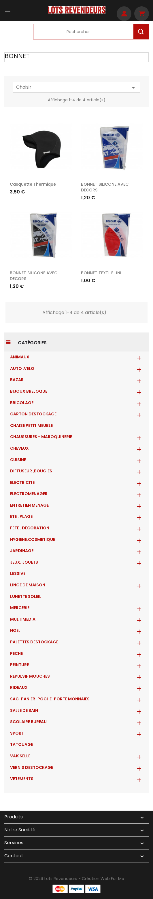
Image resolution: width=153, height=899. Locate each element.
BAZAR (17, 380)
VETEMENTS (21, 779)
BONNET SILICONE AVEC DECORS (33, 276)
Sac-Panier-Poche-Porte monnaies (50, 699)
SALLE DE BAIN (24, 710)
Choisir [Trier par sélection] (76, 87)
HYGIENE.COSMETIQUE (32, 539)
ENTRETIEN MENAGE (29, 505)
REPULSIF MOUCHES (30, 676)
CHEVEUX (19, 448)
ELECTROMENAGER (29, 494)
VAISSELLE (20, 756)
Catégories (32, 342)
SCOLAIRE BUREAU (28, 722)
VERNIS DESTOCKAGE (31, 767)
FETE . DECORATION (29, 528)
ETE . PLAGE (21, 516)
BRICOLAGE (21, 403)
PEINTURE (19, 665)
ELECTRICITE (22, 482)
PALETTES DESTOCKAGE (34, 642)
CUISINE (18, 460)
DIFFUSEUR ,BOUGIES (31, 471)
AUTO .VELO (22, 368)
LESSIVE (17, 573)
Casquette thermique (33, 184)
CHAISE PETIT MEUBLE (31, 425)
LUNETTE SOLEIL (25, 596)
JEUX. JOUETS (24, 562)
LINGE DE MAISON (27, 585)
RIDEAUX (19, 687)
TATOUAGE (21, 744)
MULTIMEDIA (22, 619)
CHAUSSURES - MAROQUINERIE (41, 437)
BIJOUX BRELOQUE (28, 391)
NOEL (15, 630)
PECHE (16, 653)
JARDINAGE (21, 551)
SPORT (17, 733)
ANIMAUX (19, 357)
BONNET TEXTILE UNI (101, 273)
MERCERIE (19, 608)
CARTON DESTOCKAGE (33, 414)
